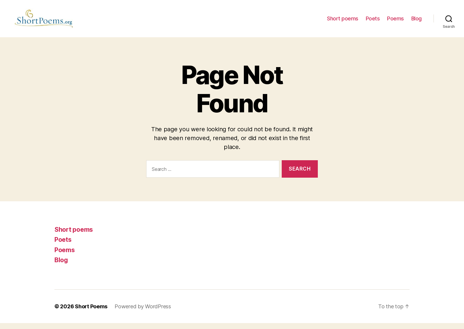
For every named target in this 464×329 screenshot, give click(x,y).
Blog (416, 21)
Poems (395, 21)
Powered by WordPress (143, 312)
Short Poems (91, 312)
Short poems (342, 21)
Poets (373, 21)
